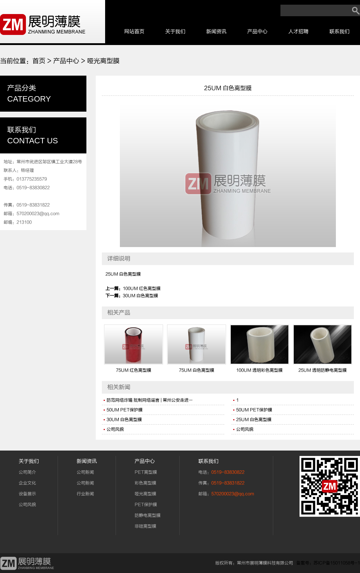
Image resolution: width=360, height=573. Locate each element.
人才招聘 (298, 31)
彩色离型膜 (145, 482)
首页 (38, 61)
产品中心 (257, 31)
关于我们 (175, 31)
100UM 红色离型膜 (142, 288)
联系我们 (339, 31)
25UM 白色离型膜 (253, 419)
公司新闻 (85, 472)
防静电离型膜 (148, 515)
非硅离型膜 (145, 526)
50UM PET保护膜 (125, 409)
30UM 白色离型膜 (140, 295)
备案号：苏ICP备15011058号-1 (328, 562)
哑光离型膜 (103, 61)
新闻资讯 (216, 31)
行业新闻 (85, 493)
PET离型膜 (146, 472)
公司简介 (27, 472)
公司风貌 (115, 429)
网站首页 (134, 31)
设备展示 (27, 493)
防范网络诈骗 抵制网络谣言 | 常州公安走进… (150, 400)
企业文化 (27, 482)
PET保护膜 (146, 504)
